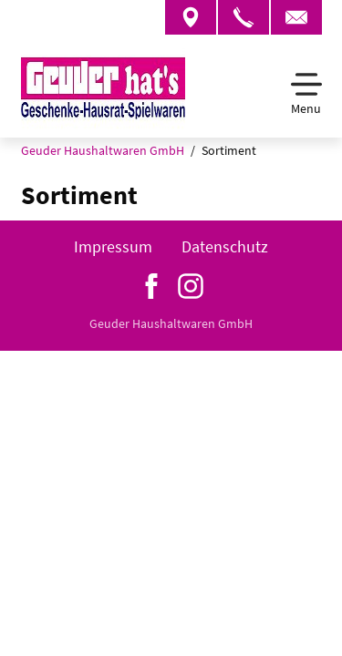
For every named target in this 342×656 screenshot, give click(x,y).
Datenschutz (224, 246)
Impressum (113, 246)
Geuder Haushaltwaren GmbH (102, 150)
